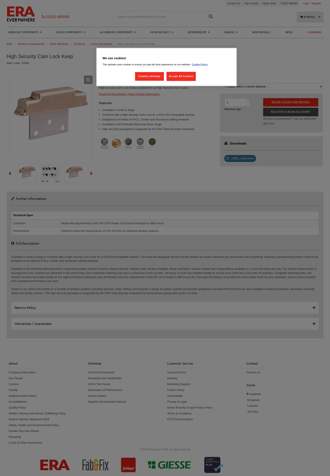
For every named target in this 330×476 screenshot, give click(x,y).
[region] (166, 67)
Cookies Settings (149, 76)
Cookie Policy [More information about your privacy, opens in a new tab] (200, 64)
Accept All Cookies (181, 76)
